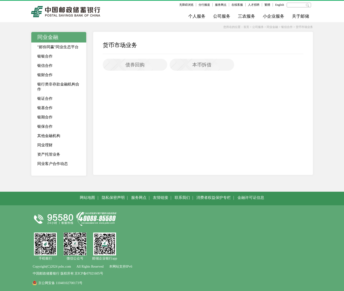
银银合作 (45, 56)
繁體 (267, 4)
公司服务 (221, 16)
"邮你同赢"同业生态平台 (58, 47)
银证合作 (45, 98)
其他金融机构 (48, 136)
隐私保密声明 (113, 198)
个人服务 (196, 16)
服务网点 (220, 4)
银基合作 (45, 108)
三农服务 (246, 16)
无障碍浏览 (186, 4)
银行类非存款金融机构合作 (58, 86)
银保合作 (45, 126)
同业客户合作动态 (52, 164)
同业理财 (45, 145)
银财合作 (45, 75)
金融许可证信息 (250, 198)
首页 (246, 27)
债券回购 (135, 64)
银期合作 (45, 117)
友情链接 (160, 198)
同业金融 (272, 27)
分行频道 (204, 4)
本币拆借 (201, 64)
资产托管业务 (48, 154)
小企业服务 (273, 16)
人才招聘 (253, 4)
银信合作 (287, 27)
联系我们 (182, 198)
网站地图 (87, 198)
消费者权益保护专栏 (213, 198)
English (279, 4)
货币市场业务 (304, 27)
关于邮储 (300, 16)
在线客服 (237, 4)
